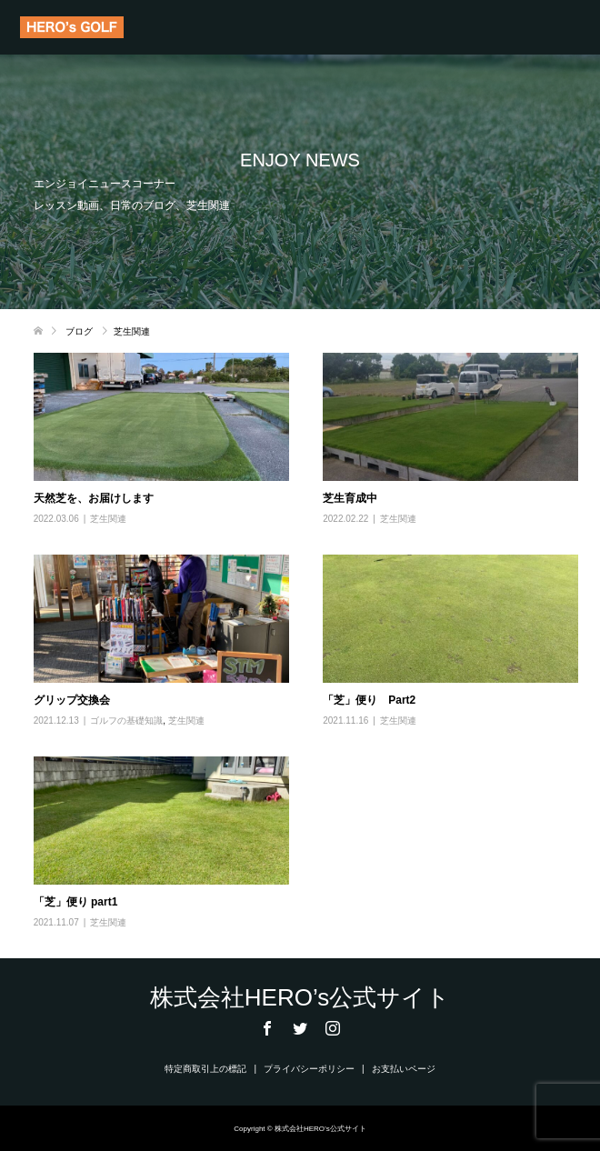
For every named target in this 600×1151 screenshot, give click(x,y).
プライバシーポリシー (309, 1069)
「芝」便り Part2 (369, 700)
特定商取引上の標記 (205, 1069)
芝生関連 (108, 519)
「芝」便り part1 (76, 902)
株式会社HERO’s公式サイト (300, 997)
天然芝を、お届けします (94, 498)
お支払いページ (403, 1069)
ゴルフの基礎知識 (126, 721)
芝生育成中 (350, 498)
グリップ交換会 (72, 700)
